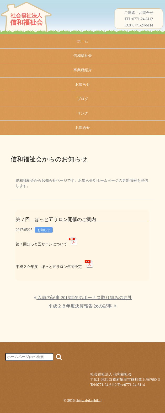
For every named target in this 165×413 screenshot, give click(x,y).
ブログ (82, 99)
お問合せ (82, 128)
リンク (82, 113)
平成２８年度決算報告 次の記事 (82, 306)
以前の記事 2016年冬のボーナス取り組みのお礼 (83, 297)
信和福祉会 (82, 56)
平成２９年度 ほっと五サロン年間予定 (49, 267)
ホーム (82, 41)
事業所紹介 (82, 70)
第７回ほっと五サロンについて (41, 244)
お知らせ (82, 84)
